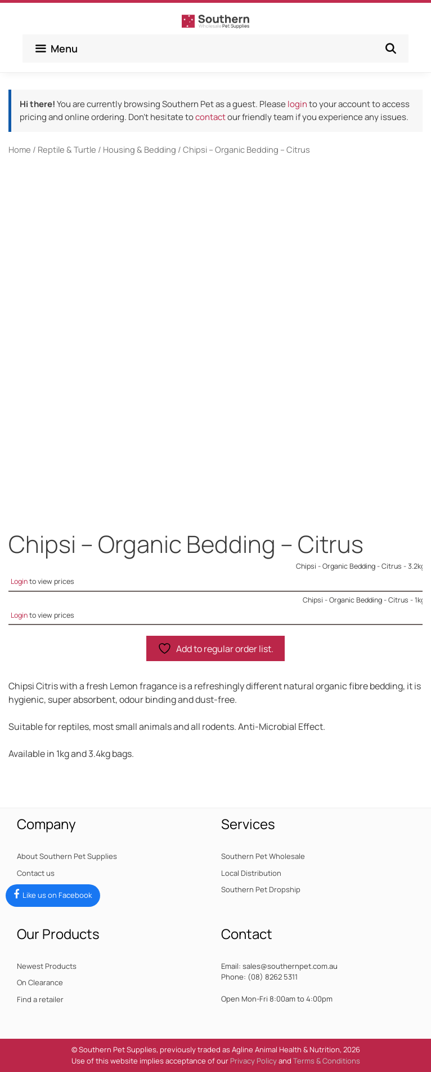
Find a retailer (40, 999)
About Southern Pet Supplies (67, 856)
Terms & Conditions (326, 1061)
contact (210, 117)
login (297, 104)
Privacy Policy (253, 1061)
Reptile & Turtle (67, 149)
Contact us (36, 873)
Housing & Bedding (139, 149)
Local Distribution (251, 873)
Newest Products (47, 966)
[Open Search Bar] (390, 48)
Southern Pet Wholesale (263, 856)
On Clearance (40, 982)
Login (19, 581)
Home (19, 149)
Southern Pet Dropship (260, 889)
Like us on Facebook (57, 895)
